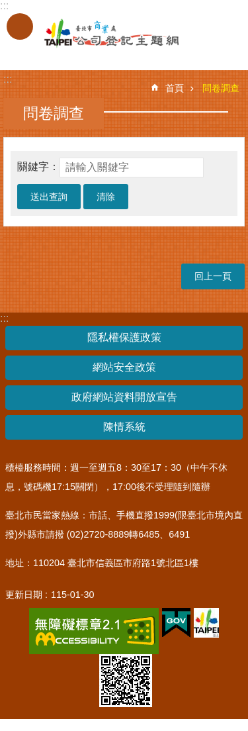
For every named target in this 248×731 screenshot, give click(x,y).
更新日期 (23, 594)
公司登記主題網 (99, 33)
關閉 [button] (20, 26)
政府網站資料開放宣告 (124, 397)
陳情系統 (124, 426)
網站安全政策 (124, 367)
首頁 (174, 88)
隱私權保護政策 (124, 337)
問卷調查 (220, 88)
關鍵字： (38, 166)
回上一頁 (212, 276)
